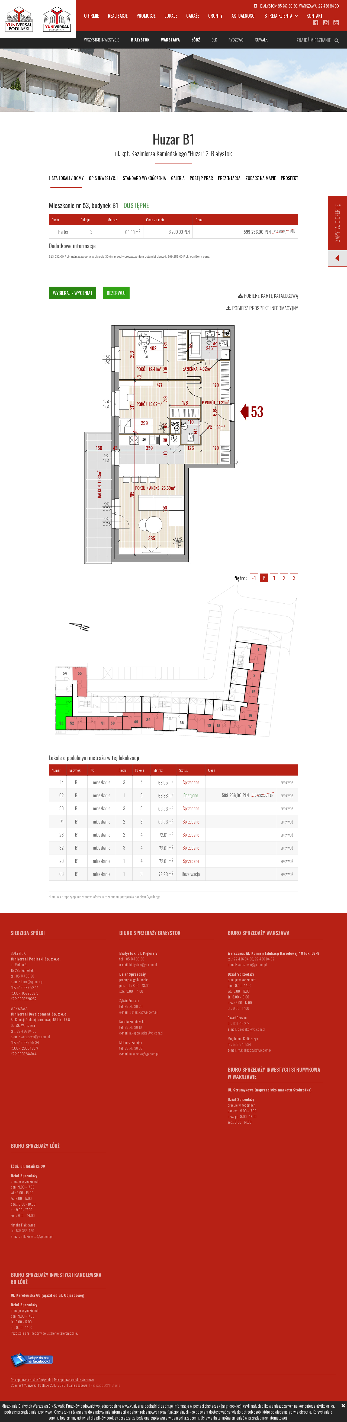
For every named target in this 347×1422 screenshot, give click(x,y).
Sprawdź (287, 782)
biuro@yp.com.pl (32, 981)
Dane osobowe (78, 1385)
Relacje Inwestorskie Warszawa (74, 1379)
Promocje (146, 15)
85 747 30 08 (133, 1048)
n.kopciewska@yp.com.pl (146, 1033)
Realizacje (118, 15)
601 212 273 (241, 1023)
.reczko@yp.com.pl (252, 1029)
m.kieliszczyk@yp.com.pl (255, 1050)
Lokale (171, 15)
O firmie (91, 15)
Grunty (215, 15)
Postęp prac (201, 178)
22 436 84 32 (264, 959)
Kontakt (315, 15)
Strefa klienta (278, 15)
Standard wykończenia (144, 178)
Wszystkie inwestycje (101, 40)
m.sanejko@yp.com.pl (144, 1053)
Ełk (214, 40)
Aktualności (244, 15)
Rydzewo (236, 40)
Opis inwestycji (103, 178)
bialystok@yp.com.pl (143, 964)
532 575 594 (242, 1044)
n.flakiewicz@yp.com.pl (37, 1236)
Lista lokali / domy (66, 178)
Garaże (192, 15)
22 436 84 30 (328, 6)
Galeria (178, 178)
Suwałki (261, 40)
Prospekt (289, 178)
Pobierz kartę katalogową (268, 295)
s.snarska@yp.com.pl (143, 1012)
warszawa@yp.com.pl (35, 1036)
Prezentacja (229, 178)
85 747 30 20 (133, 1006)
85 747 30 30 (287, 6)
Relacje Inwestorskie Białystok (31, 1379)
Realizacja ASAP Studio (105, 1385)
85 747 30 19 (133, 1027)
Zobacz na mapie (261, 178)
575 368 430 (25, 1230)
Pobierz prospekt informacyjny (262, 308)
